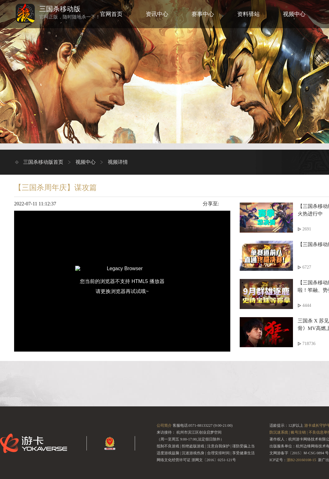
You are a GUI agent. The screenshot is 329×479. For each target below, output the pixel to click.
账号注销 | (299, 432)
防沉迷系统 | (279, 432)
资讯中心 (157, 14)
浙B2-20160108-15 (301, 460)
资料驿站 (248, 14)
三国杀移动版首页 (43, 162)
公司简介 (164, 425)
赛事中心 (202, 14)
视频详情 (118, 162)
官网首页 (111, 14)
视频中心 (294, 14)
